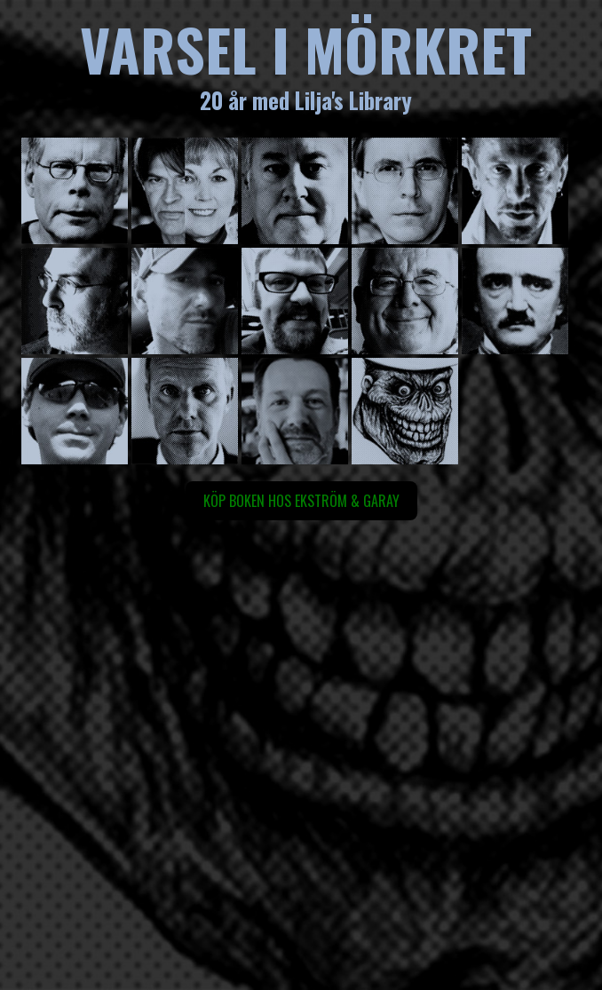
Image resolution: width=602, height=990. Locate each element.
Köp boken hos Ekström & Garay (301, 500)
